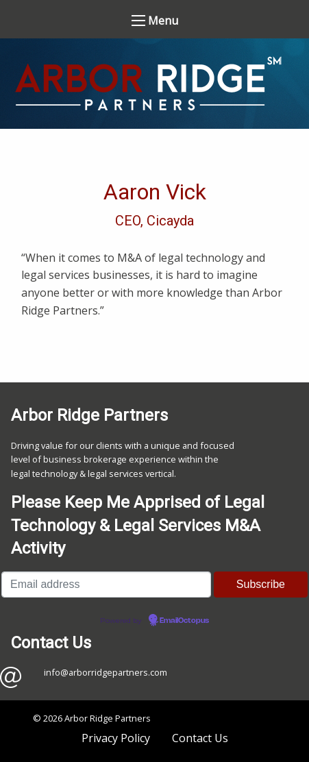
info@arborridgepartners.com (105, 672)
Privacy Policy (116, 738)
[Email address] (106, 585)
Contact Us (200, 738)
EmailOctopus (184, 620)
